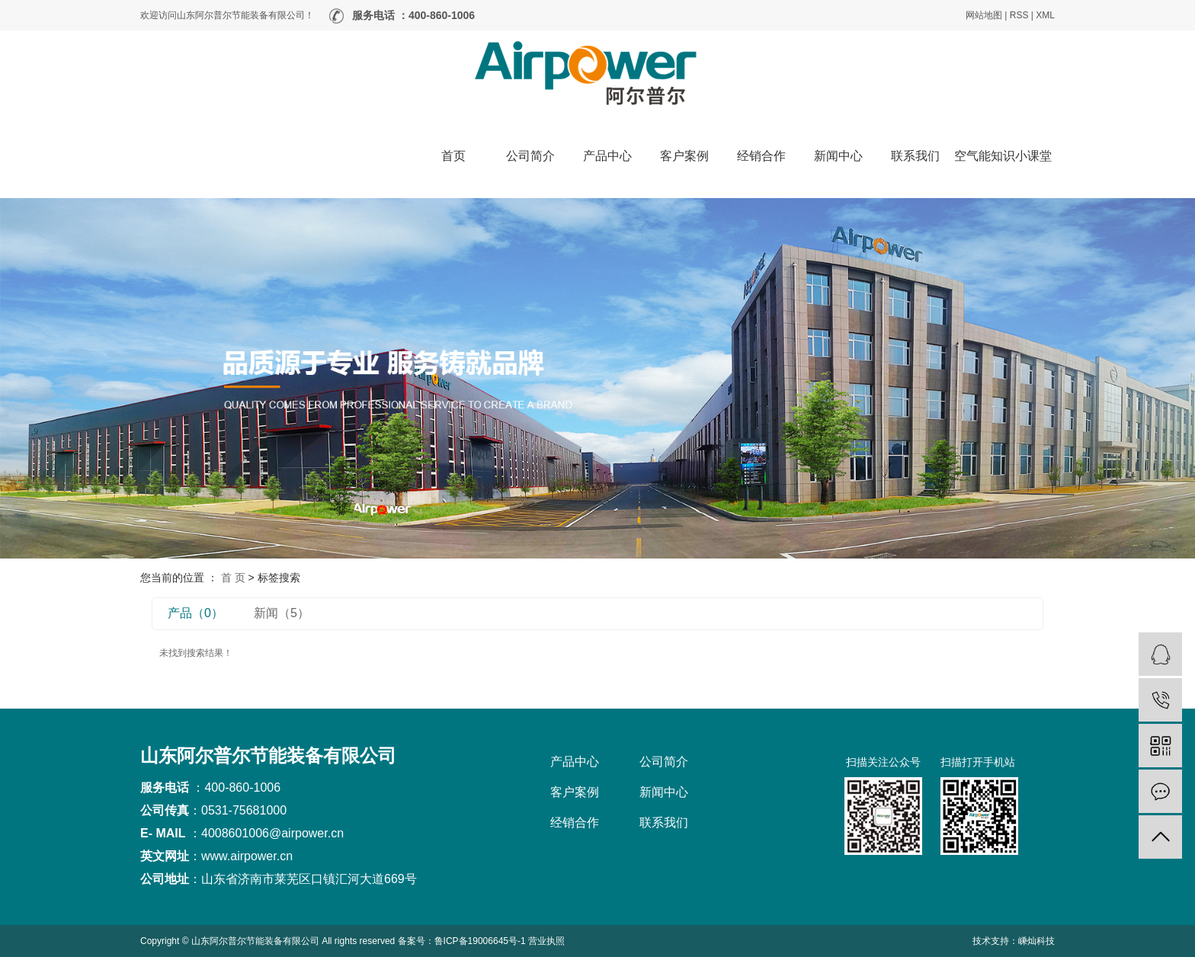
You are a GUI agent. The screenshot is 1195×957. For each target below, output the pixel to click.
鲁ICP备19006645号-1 (480, 941)
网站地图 (984, 15)
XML (1045, 15)
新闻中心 (838, 155)
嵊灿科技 (1036, 941)
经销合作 (761, 155)
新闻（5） (281, 613)
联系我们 (915, 155)
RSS (1019, 15)
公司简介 (530, 155)
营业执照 (546, 941)
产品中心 (607, 155)
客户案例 (684, 155)
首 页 (233, 577)
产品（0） (195, 613)
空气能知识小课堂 (1003, 155)
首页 (453, 155)
